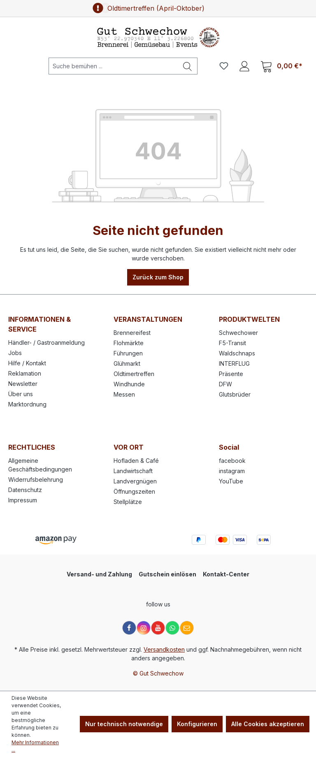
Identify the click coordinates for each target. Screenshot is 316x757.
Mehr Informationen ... (35, 746)
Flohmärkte (129, 342)
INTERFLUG (234, 363)
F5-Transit (232, 342)
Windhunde (129, 384)
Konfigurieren (197, 723)
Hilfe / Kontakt (27, 363)
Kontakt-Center (226, 574)
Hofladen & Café (136, 460)
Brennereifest (132, 332)
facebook (232, 460)
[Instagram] (143, 627)
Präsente (231, 373)
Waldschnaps (237, 353)
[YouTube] (158, 627)
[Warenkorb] (281, 66)
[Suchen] (188, 66)
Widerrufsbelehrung (35, 479)
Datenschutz (25, 489)
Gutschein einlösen (167, 574)
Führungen (128, 353)
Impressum (22, 500)
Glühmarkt (127, 363)
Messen (124, 394)
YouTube (231, 481)
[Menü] (20, 66)
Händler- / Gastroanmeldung (46, 342)
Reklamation (24, 373)
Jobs (15, 352)
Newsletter (22, 383)
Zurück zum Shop (158, 277)
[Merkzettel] (224, 66)
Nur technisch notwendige (124, 723)
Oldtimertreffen (134, 373)
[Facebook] (129, 627)
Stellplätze (128, 501)
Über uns (20, 393)
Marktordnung (27, 404)
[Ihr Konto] (244, 66)
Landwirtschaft (133, 470)
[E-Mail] (186, 627)
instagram (232, 470)
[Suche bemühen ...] (113, 66)
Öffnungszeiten (134, 491)
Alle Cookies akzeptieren (267, 723)
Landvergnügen (135, 481)
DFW (225, 384)
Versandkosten (164, 649)
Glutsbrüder (235, 394)
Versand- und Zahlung (99, 574)
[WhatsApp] (172, 627)
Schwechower (238, 332)
